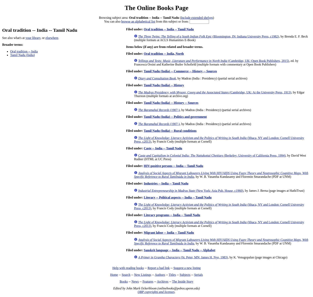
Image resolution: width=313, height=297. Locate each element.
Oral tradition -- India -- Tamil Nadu (169, 29)
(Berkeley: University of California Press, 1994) (211, 155)
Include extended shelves (197, 17)
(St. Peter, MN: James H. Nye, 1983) (183, 257)
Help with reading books (128, 268)
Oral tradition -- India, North (164, 53)
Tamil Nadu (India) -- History (164, 85)
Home (114, 274)
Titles (172, 274)
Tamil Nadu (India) (22, 55)
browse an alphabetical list (138, 21)
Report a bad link (159, 268)
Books (124, 281)
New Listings (142, 274)
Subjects (185, 274)
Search (126, 274)
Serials (198, 274)
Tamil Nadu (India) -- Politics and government (175, 116)
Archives (162, 281)
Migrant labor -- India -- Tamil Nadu (169, 232)
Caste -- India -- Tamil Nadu (163, 148)
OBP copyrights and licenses (156, 292)
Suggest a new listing (187, 268)
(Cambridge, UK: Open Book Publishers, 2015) (213, 61)
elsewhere (52, 38)
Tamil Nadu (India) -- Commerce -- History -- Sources (180, 71)
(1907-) (159, 110)
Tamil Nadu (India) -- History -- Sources (171, 102)
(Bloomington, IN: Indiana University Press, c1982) (208, 36)
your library (33, 38)
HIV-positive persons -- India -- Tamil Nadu (173, 166)
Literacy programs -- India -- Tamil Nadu (172, 215)
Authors (160, 274)
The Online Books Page (156, 7)
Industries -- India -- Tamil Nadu (166, 183)
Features (148, 281)
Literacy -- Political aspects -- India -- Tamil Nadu (178, 197)
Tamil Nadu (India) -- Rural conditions (170, 130)
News (135, 281)
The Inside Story (182, 281)
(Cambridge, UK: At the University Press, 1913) (214, 92)
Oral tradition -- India (24, 51)
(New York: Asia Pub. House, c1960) (190, 190)
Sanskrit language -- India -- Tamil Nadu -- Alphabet (179, 250)
